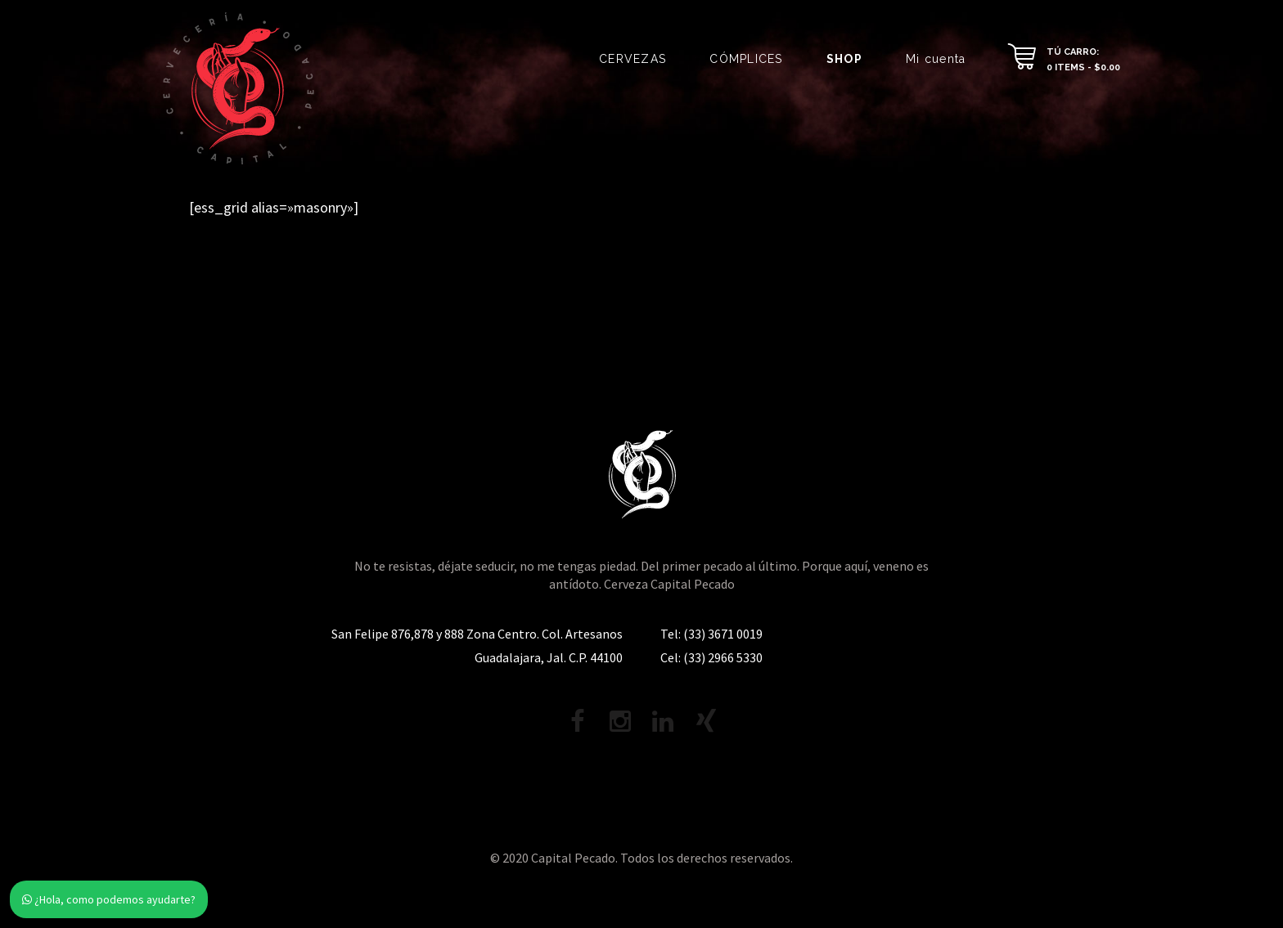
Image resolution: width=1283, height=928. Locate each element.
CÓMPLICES (745, 58)
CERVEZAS (632, 58)
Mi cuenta (936, 58)
